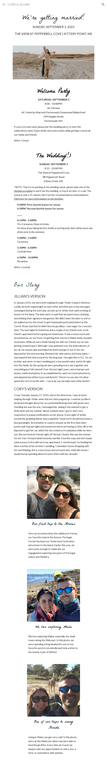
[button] (4, 4)
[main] (53, 25)
